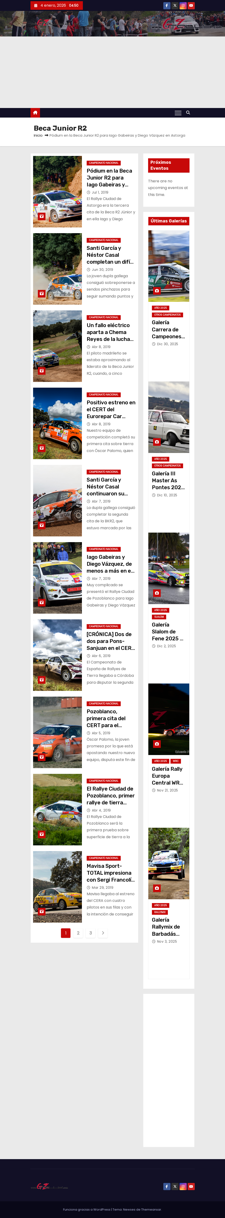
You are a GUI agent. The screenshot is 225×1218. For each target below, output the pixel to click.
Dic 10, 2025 (167, 495)
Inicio (38, 135)
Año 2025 (160, 308)
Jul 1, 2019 (100, 192)
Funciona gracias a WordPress (87, 1209)
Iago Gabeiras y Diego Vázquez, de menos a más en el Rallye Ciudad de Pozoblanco (109, 571)
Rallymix (159, 912)
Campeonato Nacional (103, 163)
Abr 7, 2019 (101, 501)
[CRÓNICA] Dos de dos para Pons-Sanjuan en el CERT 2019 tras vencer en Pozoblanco (111, 648)
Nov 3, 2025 (167, 941)
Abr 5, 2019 (101, 733)
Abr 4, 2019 (101, 810)
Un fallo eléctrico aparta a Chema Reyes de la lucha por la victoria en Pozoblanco (108, 339)
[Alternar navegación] (178, 113)
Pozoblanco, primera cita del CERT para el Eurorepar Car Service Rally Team (110, 725)
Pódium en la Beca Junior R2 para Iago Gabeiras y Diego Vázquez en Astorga (109, 185)
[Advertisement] (112, 72)
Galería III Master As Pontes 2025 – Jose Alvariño (168, 487)
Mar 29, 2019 (102, 887)
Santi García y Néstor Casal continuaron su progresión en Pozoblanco (105, 494)
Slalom (159, 617)
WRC (176, 761)
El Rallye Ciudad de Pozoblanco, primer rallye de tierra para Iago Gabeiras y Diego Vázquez (111, 803)
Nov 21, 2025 (167, 790)
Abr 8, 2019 (101, 346)
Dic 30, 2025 (167, 344)
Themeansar (151, 1209)
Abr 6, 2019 (101, 655)
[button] (189, 113)
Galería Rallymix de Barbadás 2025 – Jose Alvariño (167, 934)
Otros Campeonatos (167, 315)
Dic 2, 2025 (166, 646)
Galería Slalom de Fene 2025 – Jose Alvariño (167, 639)
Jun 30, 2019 (102, 269)
